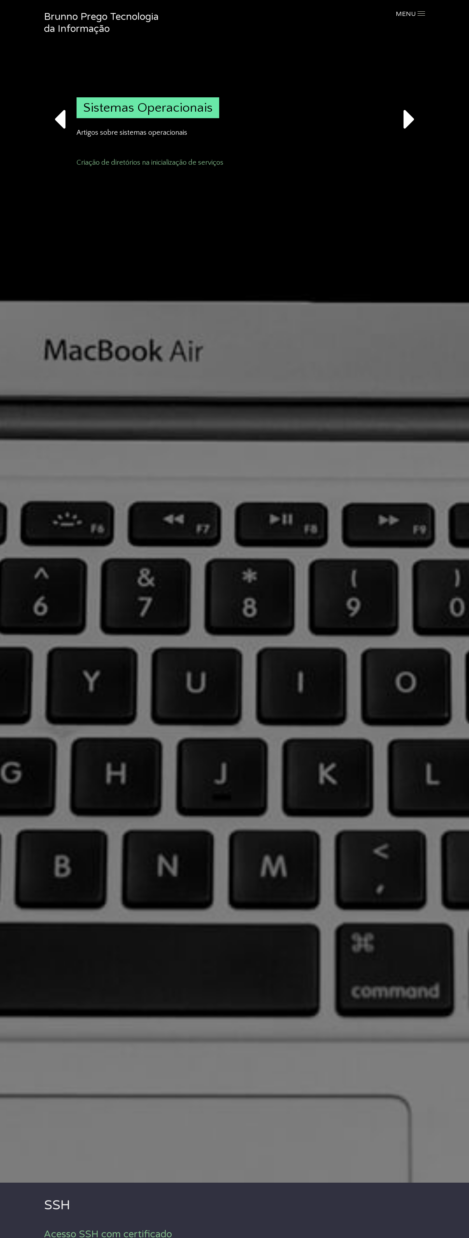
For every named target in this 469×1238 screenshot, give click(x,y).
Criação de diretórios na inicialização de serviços (150, 163)
